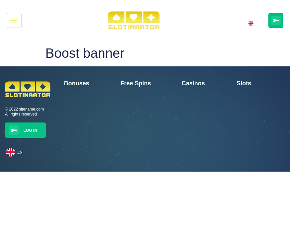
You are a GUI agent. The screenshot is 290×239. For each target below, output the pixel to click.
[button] (14, 20)
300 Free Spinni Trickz (83, 137)
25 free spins (132, 110)
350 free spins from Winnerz (89, 124)
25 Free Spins (133, 124)
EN (252, 23)
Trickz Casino (194, 137)
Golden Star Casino (199, 110)
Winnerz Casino (196, 151)
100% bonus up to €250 (85, 151)
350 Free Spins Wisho (83, 110)
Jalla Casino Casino (199, 124)
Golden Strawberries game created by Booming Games (260, 134)
